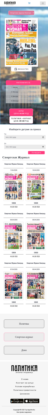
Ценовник (25, 394)
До (5, 143)
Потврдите (36, 153)
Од (5, 134)
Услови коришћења (25, 386)
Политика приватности (25, 390)
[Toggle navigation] (43, 3)
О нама (24, 379)
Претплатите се (23, 83)
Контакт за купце (25, 383)
